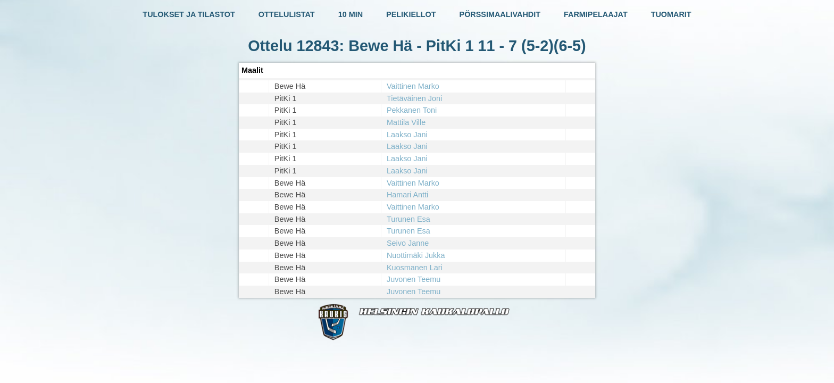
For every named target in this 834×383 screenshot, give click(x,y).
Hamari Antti (407, 194)
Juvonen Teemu (413, 279)
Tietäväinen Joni (414, 98)
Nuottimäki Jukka (416, 255)
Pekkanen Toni (412, 110)
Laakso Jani (407, 134)
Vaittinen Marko (413, 86)
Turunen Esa (408, 219)
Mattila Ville (406, 122)
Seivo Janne (408, 243)
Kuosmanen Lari (415, 267)
